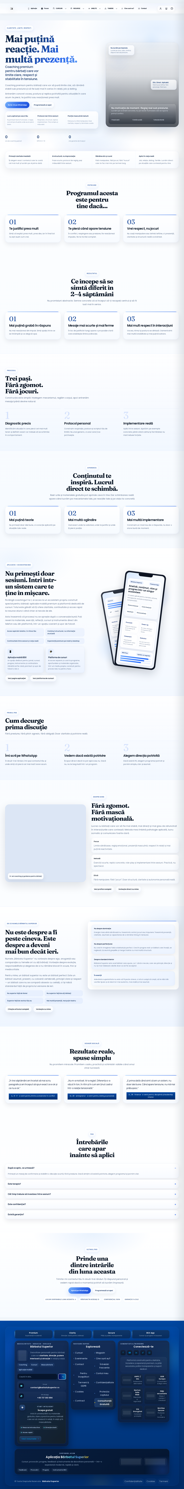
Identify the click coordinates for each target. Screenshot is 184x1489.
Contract (80, 1400)
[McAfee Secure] (155, 1413)
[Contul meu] (160, 8)
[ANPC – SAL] (131, 1380)
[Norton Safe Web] (131, 1396)
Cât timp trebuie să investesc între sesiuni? (29, 1194)
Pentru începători (83, 1375)
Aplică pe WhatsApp (79, 1290)
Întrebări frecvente (104, 1366)
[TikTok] (143, 1352)
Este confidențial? (17, 1204)
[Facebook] (123, 1352)
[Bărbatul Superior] (41, 1355)
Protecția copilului (104, 1393)
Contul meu (102, 1373)
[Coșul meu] (166, 8)
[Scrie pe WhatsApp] (41, 1396)
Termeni (163, 1481)
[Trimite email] (41, 1385)
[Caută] (62, 1377)
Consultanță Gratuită (104, 1402)
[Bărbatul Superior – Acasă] (13, 8)
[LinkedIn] (136, 1352)
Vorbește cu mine (43, 1009)
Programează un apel (43, 105)
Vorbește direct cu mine (129, 889)
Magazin (100, 1352)
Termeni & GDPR (83, 1384)
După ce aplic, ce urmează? (21, 1168)
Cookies (79, 1391)
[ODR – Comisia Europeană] (155, 1380)
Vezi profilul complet (102, 889)
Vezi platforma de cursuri (43, 678)
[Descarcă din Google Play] (130, 1462)
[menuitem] (32, 8)
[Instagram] (149, 1352)
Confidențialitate (104, 1382)
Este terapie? (14, 1184)
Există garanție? (16, 1214)
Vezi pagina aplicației (17, 678)
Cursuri (79, 1352)
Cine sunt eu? (103, 1358)
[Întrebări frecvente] (171, 8)
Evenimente (81, 1358)
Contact (79, 1364)
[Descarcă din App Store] (155, 1462)
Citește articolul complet (18, 1009)
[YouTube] (129, 1352)
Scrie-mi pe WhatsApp (17, 105)
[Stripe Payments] (155, 1396)
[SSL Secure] (131, 1413)
